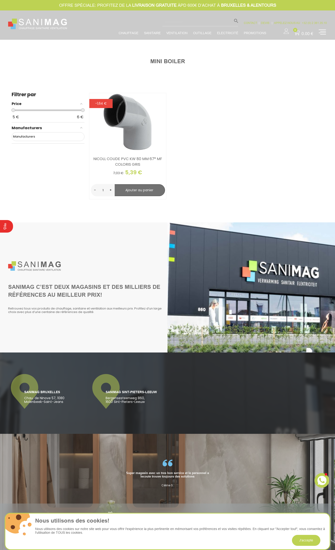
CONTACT (250, 23)
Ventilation (177, 33)
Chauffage (128, 33)
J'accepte (306, 540)
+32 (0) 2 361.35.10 (314, 23)
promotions (255, 33)
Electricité (227, 33)
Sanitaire (152, 33)
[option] (167, 473)
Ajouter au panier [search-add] (139, 190)
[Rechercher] (200, 21)
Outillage (202, 33)
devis (265, 23)
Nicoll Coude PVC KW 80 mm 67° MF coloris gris (127, 161)
